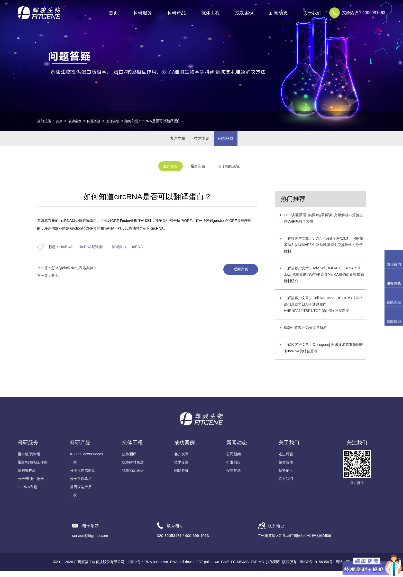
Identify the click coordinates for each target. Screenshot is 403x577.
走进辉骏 (286, 460)
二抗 (73, 501)
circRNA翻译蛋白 (92, 253)
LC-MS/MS (240, 568)
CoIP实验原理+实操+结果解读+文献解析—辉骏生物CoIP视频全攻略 (323, 224)
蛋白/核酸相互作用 (33, 468)
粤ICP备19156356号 (316, 568)
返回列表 (238, 275)
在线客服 (394, 302)
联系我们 (286, 485)
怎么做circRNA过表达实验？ (74, 274)
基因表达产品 (80, 493)
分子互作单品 (80, 485)
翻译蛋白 (119, 253)
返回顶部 (394, 321)
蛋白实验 (197, 173)
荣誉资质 (286, 468)
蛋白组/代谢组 (29, 460)
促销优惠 (233, 476)
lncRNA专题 (27, 493)
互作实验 (116, 121)
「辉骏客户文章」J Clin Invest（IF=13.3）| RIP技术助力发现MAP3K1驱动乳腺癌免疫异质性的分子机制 (323, 250)
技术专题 (201, 141)
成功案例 (76, 121)
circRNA (65, 253)
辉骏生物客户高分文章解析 (305, 334)
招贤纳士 (286, 476)
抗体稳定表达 (133, 476)
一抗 (73, 468)
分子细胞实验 (234, 173)
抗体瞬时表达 (133, 468)
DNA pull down (182, 568)
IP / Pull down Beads (86, 460)
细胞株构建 (27, 476)
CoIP (225, 568)
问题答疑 (96, 121)
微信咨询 (394, 264)
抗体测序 (129, 460)
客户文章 (172, 141)
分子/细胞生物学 (31, 485)
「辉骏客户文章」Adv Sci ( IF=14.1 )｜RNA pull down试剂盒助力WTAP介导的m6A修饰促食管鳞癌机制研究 (324, 280)
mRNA (137, 253)
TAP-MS (257, 568)
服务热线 (395, 278)
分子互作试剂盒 (82, 476)
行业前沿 (233, 468)
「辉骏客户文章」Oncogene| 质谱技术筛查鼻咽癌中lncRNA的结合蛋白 (323, 353)
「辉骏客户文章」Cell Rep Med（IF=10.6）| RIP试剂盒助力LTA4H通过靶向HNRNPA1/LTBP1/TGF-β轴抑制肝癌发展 (323, 310)
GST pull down (207, 568)
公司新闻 (233, 460)
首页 (113, 12)
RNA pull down (156, 568)
